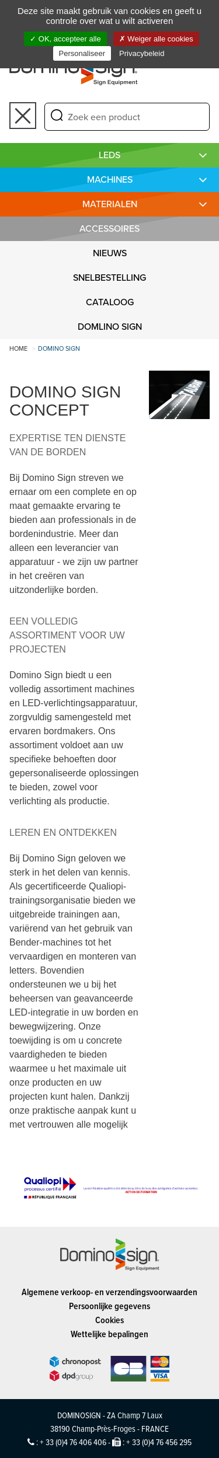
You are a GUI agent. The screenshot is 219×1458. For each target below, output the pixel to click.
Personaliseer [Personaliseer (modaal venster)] (82, 53)
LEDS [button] (109, 155)
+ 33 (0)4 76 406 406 (73, 1442)
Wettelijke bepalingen (109, 1334)
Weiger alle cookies (156, 38)
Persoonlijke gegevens (109, 1306)
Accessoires (109, 228)
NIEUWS (110, 253)
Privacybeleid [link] (141, 53)
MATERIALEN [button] (109, 204)
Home (18, 348)
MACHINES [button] (110, 179)
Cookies (109, 1320)
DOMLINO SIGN (110, 326)
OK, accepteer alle (65, 38)
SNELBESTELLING (109, 277)
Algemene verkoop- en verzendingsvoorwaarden (109, 1292)
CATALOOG (110, 302)
